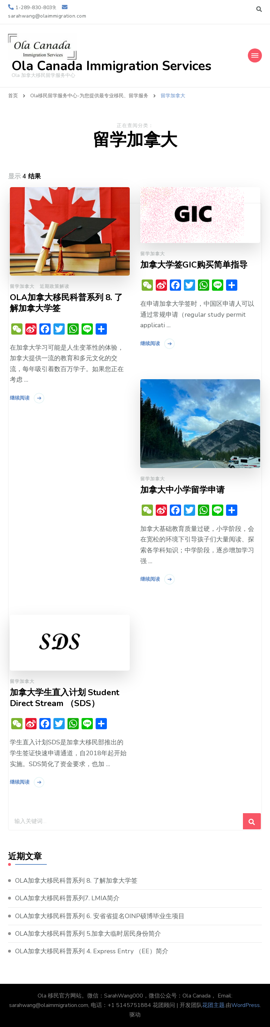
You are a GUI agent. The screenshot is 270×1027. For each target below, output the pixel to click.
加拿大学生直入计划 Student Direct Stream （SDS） (65, 698)
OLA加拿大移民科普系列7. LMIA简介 (67, 898)
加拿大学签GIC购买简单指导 (194, 264)
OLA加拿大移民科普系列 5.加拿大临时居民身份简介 (88, 933)
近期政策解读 (54, 286)
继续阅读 (20, 398)
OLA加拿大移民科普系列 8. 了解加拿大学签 (66, 303)
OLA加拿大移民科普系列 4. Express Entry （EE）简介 (91, 951)
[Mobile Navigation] (255, 55)
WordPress (245, 1005)
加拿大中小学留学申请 (182, 490)
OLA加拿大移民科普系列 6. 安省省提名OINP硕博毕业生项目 (100, 916)
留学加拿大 (22, 286)
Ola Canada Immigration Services (111, 66)
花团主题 (213, 1005)
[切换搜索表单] (259, 9)
